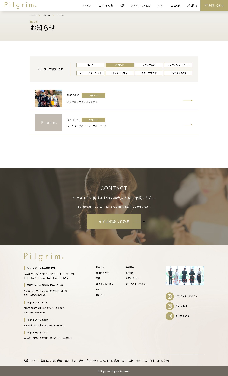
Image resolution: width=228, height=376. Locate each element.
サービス (87, 5)
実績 (122, 5)
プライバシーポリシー (137, 284)
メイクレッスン (119, 73)
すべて (90, 65)
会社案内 (175, 5)
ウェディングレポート (178, 65)
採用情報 (192, 5)
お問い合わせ (214, 5)
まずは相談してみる (119, 221)
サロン (160, 5)
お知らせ (46, 15)
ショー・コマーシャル (90, 73)
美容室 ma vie (177, 315)
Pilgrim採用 (176, 306)
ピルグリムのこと (178, 73)
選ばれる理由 (105, 5)
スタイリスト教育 (140, 5)
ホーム (33, 15)
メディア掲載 (148, 65)
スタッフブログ (149, 73)
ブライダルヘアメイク (181, 296)
